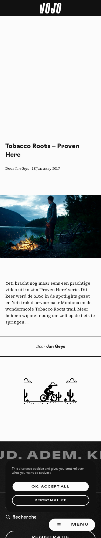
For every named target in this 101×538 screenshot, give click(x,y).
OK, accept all (50, 486)
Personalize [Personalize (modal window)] (50, 500)
